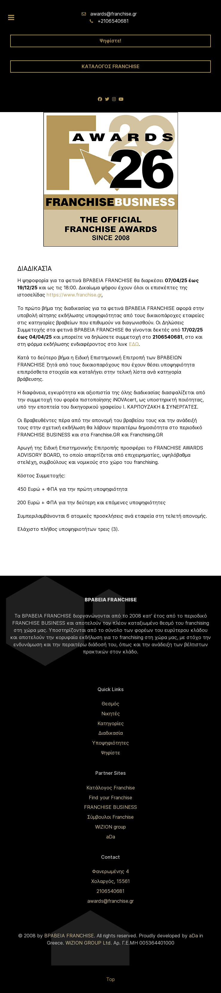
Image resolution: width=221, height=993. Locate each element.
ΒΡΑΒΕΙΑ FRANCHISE (69, 936)
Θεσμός (110, 704)
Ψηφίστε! (110, 41)
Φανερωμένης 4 (110, 871)
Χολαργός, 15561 (110, 881)
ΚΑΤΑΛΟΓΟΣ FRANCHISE (111, 66)
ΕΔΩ (134, 344)
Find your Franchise (110, 797)
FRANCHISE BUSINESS (110, 807)
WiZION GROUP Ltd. (88, 943)
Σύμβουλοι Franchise (110, 817)
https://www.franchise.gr (74, 295)
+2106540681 (113, 21)
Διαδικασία (110, 733)
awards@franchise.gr (113, 14)
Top (110, 979)
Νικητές (110, 714)
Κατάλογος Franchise (110, 788)
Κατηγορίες (110, 723)
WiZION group (110, 827)
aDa (110, 837)
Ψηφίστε (110, 753)
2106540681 (110, 891)
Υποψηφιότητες (110, 743)
